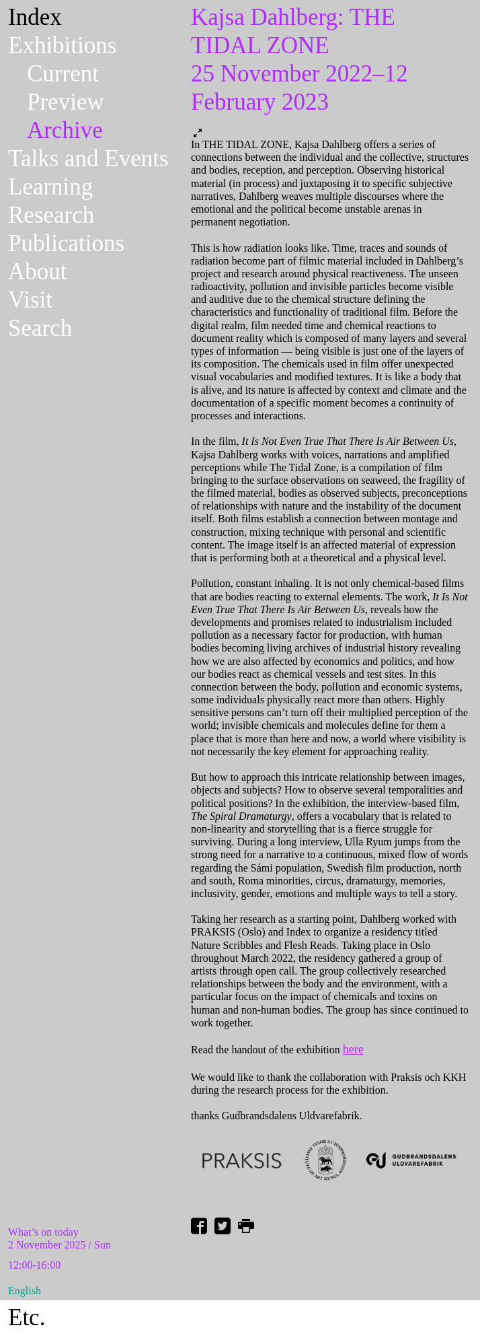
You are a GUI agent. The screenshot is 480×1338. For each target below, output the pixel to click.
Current (63, 74)
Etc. (26, 1317)
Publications (66, 243)
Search (40, 328)
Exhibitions (62, 45)
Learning (50, 187)
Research (51, 215)
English (24, 1290)
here (353, 1049)
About (37, 271)
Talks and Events (88, 158)
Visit (30, 300)
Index (35, 17)
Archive (65, 130)
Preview (65, 102)
